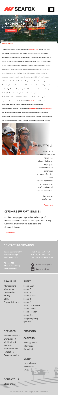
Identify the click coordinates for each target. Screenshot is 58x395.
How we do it (9, 292)
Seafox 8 (27, 299)
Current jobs (29, 349)
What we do (9, 289)
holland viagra (33, 101)
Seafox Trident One (32, 305)
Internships (28, 346)
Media (27, 359)
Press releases (30, 363)
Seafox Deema (30, 309)
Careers (29, 338)
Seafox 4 (27, 292)
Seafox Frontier (30, 312)
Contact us (11, 379)
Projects (30, 331)
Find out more (9, 233)
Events (26, 370)
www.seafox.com (33, 49)
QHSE (6, 299)
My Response (33, 108)
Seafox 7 (27, 289)
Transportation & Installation (11, 350)
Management (10, 286)
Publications (29, 367)
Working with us (30, 343)
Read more (11, 31)
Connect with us (43, 269)
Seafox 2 (27, 302)
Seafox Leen (29, 286)
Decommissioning (11, 355)
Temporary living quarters (31, 320)
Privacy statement (12, 302)
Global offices (9, 384)
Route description (44, 265)
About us (10, 281)
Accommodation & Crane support (12, 337)
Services (10, 331)
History (7, 296)
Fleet (27, 281)
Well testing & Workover (10, 343)
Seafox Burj (28, 315)
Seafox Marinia (30, 296)
